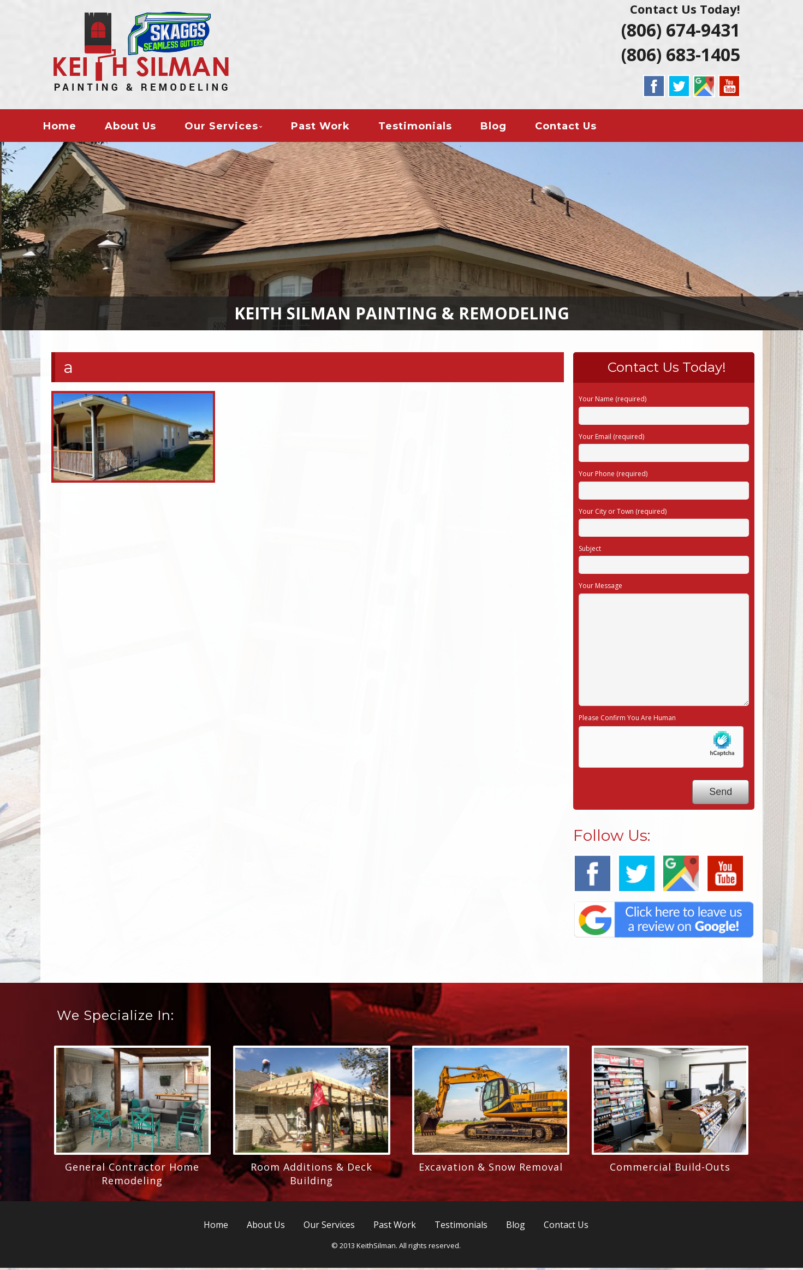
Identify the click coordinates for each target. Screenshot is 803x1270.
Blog (503, 128)
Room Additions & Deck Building (311, 1175)
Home (69, 128)
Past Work (329, 128)
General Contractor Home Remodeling (132, 1175)
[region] (401, 239)
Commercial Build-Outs (670, 1169)
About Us (139, 128)
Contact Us (575, 128)
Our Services (230, 128)
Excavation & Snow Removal (491, 1169)
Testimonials (424, 128)
